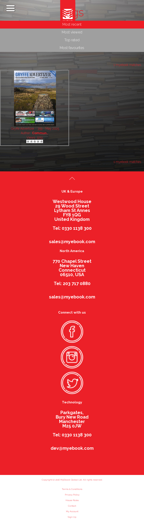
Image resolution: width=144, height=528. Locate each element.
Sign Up (72, 517)
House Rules (72, 500)
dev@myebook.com (72, 448)
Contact (72, 506)
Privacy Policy (72, 494)
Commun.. (40, 133)
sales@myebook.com (72, 241)
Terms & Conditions (72, 489)
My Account (72, 511)
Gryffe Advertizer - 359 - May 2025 (35, 128)
